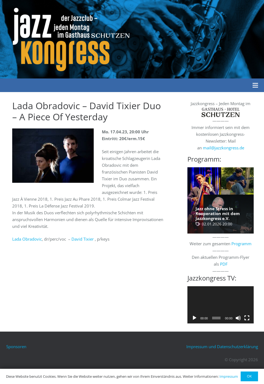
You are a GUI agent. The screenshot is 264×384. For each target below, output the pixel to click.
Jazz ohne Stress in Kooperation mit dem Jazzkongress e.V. (218, 213)
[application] (220, 304)
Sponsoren (16, 346)
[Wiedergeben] (194, 318)
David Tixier (82, 239)
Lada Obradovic (27, 239)
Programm (241, 243)
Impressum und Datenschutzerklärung (222, 346)
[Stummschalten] (238, 318)
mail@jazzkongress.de (223, 147)
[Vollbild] (247, 318)
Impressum (228, 376)
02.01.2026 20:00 (217, 224)
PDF (224, 264)
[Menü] (255, 85)
